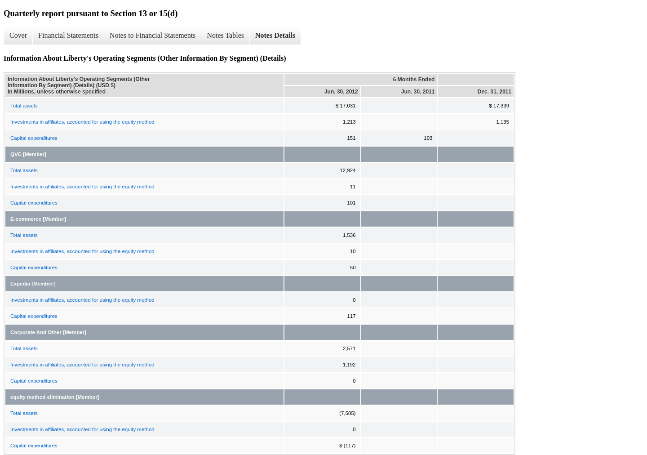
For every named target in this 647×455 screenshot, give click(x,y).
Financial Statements (68, 35)
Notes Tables (225, 35)
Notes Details (275, 35)
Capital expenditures (34, 138)
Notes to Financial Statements (153, 35)
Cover (18, 35)
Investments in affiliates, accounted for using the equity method (82, 122)
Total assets (24, 105)
